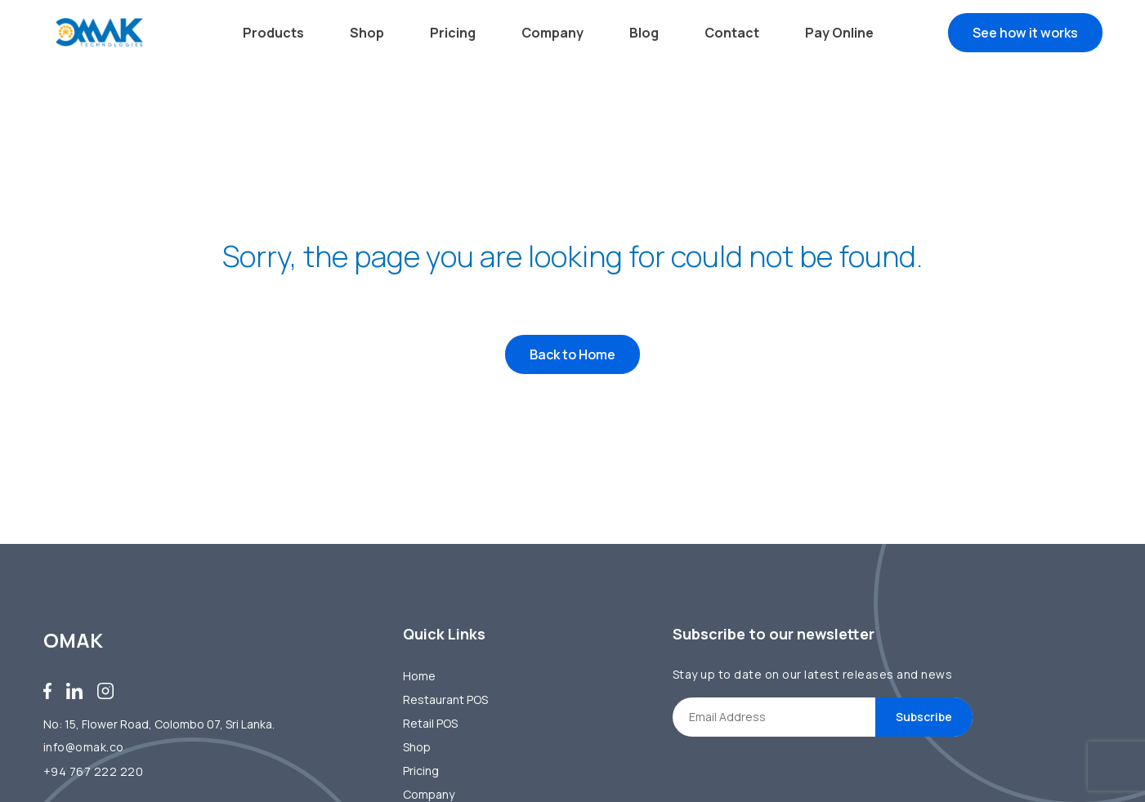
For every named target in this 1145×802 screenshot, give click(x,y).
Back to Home (572, 359)
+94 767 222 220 (93, 771)
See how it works (1025, 33)
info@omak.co (83, 747)
